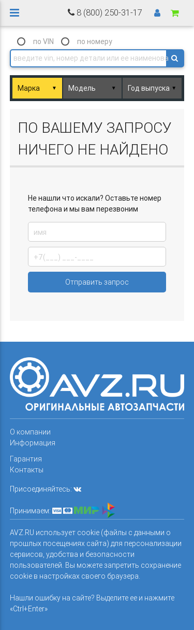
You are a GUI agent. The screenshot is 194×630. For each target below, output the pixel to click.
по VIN (43, 41)
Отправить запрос (97, 282)
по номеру (94, 41)
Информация (32, 442)
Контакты (26, 469)
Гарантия (26, 459)
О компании (30, 432)
